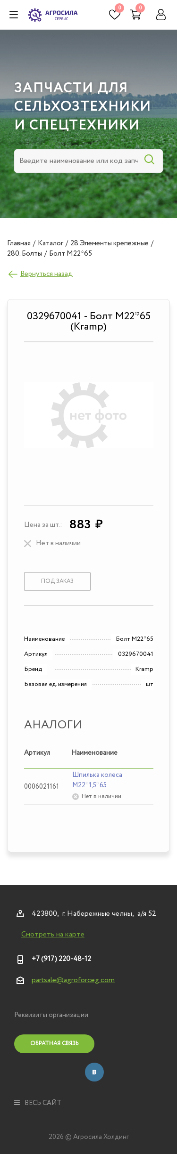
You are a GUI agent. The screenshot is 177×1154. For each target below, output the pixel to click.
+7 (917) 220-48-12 (61, 959)
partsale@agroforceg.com (73, 980)
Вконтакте (94, 1072)
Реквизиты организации (51, 1015)
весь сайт (37, 1103)
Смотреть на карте (52, 934)
